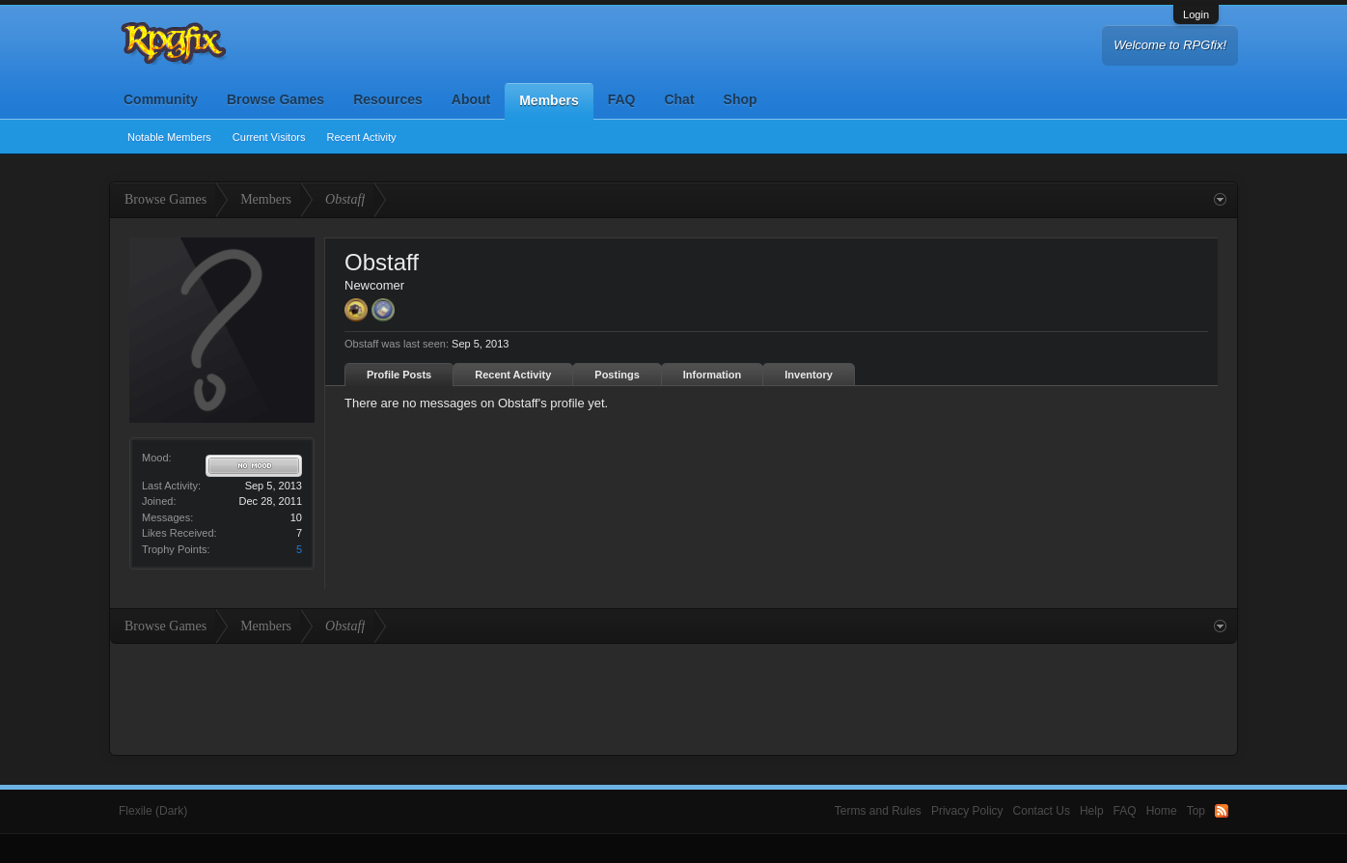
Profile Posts (399, 374)
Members (548, 100)
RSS (1221, 811)
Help (1092, 811)
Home (1161, 811)
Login (1196, 14)
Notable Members (169, 137)
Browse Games (275, 99)
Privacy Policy (967, 811)
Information (712, 374)
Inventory (808, 374)
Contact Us (1041, 811)
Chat (679, 99)
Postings (616, 374)
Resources (388, 99)
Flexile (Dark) (153, 811)
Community (161, 99)
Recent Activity (361, 137)
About (471, 99)
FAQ (622, 99)
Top (1196, 811)
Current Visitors (269, 137)
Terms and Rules (878, 811)
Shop (740, 99)
